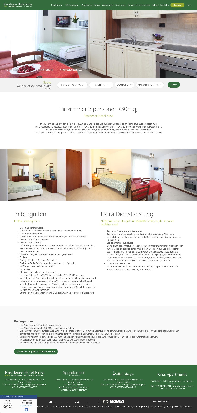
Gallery (155, 5)
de (190, 5)
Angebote (87, 5)
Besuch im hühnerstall (139, 5)
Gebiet (97, 5)
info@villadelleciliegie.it (133, 384)
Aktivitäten (107, 5)
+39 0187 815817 (75, 384)
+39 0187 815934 (44, 69)
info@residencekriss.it (71, 69)
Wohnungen (73, 5)
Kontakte (165, 5)
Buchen (177, 5)
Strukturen (57, 5)
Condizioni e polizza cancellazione (36, 351)
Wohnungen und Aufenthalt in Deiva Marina (34, 87)
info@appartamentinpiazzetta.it (74, 387)
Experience (120, 5)
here (111, 407)
